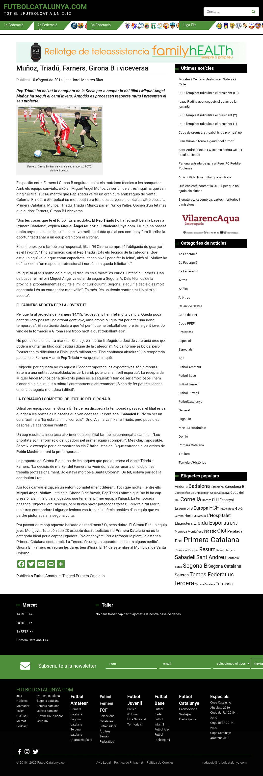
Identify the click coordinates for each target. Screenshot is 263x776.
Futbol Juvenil (189, 393)
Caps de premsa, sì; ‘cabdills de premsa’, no (210, 132)
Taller (20, 711)
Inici (19, 696)
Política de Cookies (160, 762)
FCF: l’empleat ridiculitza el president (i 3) (209, 93)
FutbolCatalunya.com (45, 7)
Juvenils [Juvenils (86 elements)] (200, 516)
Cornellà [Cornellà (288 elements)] (190, 499)
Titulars (184, 454)
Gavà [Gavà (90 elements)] (239, 508)
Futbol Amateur (47, 576)
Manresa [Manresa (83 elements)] (181, 531)
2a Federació (188, 262)
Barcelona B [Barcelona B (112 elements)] (234, 486)
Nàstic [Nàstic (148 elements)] (210, 531)
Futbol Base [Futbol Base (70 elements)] (227, 508)
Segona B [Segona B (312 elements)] (195, 565)
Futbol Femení (189, 384)
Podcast (21, 726)
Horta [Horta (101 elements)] (188, 516)
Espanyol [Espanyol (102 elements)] (226, 500)
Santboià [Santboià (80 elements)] (233, 558)
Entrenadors (108, 726)
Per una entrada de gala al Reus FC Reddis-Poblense (210, 166)
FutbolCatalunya (190, 401)
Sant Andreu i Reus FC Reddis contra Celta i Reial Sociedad (210, 152)
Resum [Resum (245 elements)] (207, 549)
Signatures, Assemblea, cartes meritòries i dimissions (209, 202)
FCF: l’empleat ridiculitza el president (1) (208, 124)
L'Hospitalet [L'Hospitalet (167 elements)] (219, 515)
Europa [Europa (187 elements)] (201, 508)
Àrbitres (184, 297)
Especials (185, 349)
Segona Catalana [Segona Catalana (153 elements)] (224, 566)
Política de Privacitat (128, 762)
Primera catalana (48, 696)
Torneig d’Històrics (192, 462)
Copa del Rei (188, 315)
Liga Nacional (136, 719)
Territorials (134, 724)
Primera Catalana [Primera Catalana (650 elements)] (211, 540)
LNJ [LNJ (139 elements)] (233, 523)
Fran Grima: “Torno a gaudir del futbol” (206, 141)
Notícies (21, 701)
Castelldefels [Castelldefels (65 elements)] (182, 492)
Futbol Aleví (162, 729)
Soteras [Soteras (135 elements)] (182, 575)
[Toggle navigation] (147, 10)
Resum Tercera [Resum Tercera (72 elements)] (225, 550)
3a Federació (188, 271)
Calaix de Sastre (190, 306)
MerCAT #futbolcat (192, 428)
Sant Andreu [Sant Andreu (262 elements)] (211, 557)
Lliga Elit (185, 419)
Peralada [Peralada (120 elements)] (234, 531)
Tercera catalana (48, 706)
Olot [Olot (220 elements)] (221, 531)
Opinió (183, 436)
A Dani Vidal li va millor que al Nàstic (205, 177)
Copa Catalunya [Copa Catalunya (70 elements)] (220, 492)
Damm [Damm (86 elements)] (206, 500)
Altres (183, 280)
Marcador (22, 706)
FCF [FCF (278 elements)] (214, 507)
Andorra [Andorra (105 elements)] (181, 486)
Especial (185, 341)
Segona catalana (48, 701)
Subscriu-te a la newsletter (67, 666)
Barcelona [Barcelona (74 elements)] (217, 487)
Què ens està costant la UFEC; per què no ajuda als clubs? (209, 188)
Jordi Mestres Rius (87, 80)
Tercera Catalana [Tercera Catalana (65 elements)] (205, 584)
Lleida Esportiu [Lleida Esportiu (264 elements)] (211, 523)
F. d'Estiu (22, 716)
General (184, 410)
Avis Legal (103, 762)
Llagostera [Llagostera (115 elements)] (183, 523)
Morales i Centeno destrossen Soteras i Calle (207, 81)
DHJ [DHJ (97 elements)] (215, 500)
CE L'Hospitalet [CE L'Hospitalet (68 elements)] (200, 492)
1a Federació (188, 254)
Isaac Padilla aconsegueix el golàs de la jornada (208, 104)
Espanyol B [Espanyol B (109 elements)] (184, 508)
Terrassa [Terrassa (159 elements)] (224, 583)
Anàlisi (183, 289)
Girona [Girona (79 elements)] (179, 516)
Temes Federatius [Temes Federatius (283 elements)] (211, 574)
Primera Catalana (90, 576)
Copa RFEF (187, 323)
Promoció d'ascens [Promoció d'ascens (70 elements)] (186, 550)
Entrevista (186, 332)
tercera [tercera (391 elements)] (184, 583)
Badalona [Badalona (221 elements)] (199, 486)
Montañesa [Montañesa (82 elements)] (195, 531)
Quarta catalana (47, 711)
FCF (181, 358)
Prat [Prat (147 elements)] (179, 540)
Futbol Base (187, 375)
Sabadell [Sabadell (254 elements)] (185, 557)
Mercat (21, 721)
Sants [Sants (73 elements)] (178, 566)
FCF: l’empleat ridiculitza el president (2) (208, 115)
